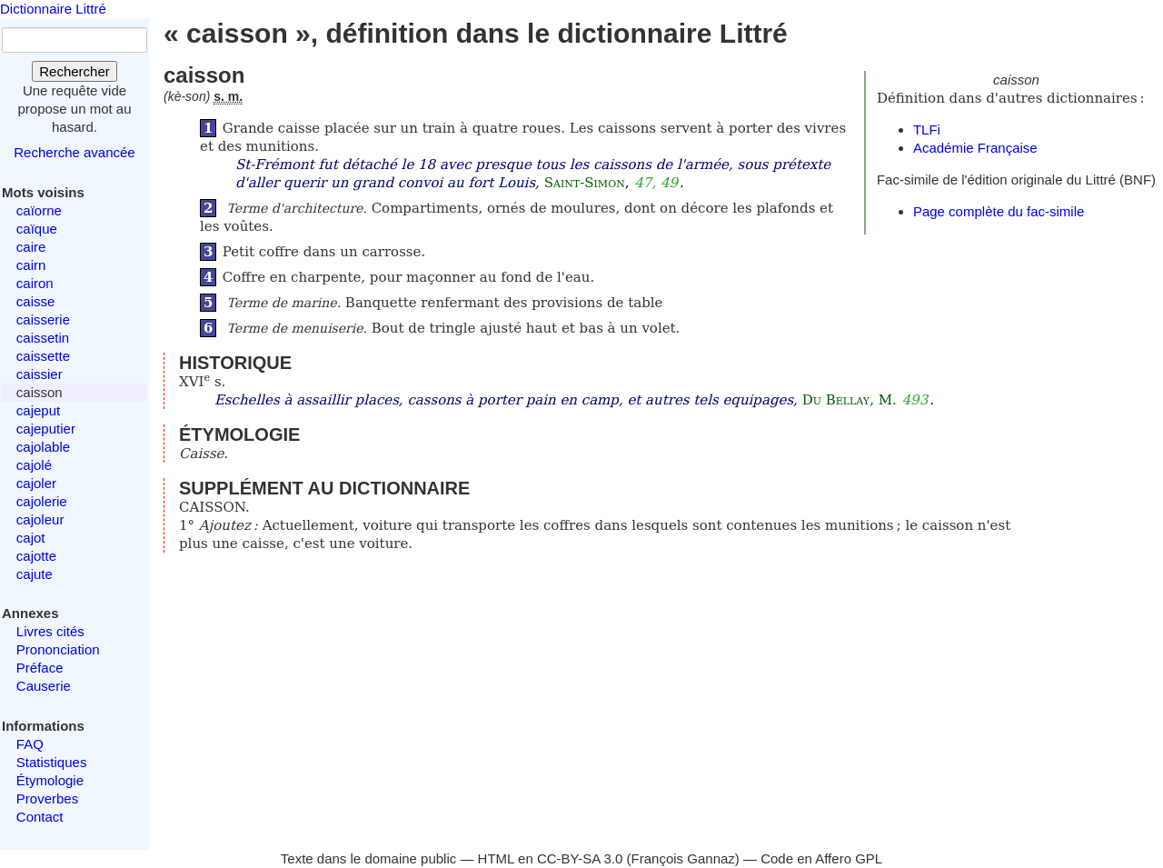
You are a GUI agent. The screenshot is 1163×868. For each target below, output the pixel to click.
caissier (39, 374)
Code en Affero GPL (821, 858)
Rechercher (74, 71)
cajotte (36, 556)
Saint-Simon (584, 183)
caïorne (39, 210)
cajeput (38, 410)
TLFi (926, 129)
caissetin (42, 337)
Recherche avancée (74, 152)
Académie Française (975, 147)
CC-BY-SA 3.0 (580, 858)
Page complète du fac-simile (998, 211)
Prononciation (58, 649)
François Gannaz (683, 858)
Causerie (43, 685)
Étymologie (50, 780)
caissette (43, 356)
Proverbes (47, 798)
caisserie (43, 319)
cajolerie (41, 501)
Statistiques (51, 762)
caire (31, 246)
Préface (40, 667)
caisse (35, 301)
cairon (35, 283)
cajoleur (40, 519)
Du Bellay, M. (849, 400)
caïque (36, 228)
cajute (34, 574)
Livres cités (50, 631)
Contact (40, 816)
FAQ (30, 744)
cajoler (36, 483)
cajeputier (45, 428)
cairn (31, 265)
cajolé (34, 465)
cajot (30, 537)
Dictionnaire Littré (53, 8)
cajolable (43, 446)
